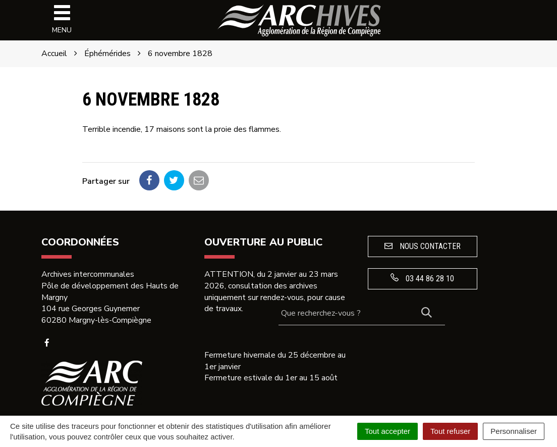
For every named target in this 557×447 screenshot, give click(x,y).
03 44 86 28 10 (422, 278)
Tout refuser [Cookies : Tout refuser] (450, 431)
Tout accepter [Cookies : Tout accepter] (387, 431)
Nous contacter (422, 246)
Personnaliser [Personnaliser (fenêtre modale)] (513, 431)
